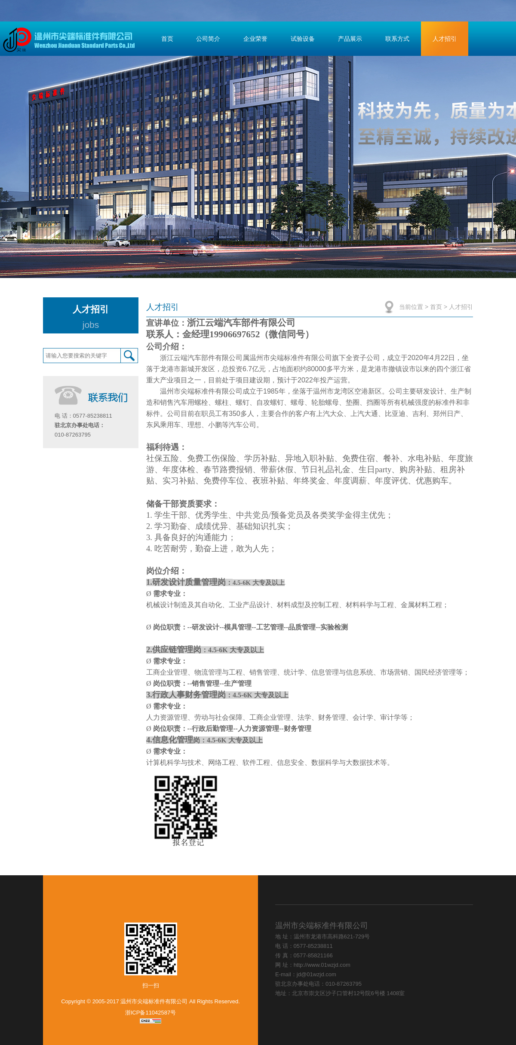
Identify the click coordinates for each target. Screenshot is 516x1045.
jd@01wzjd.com (316, 974)
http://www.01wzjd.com (322, 965)
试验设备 (303, 38)
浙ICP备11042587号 (150, 1012)
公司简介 (208, 38)
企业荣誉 (255, 38)
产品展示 (350, 38)
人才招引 (445, 38)
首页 (167, 38)
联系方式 (397, 38)
